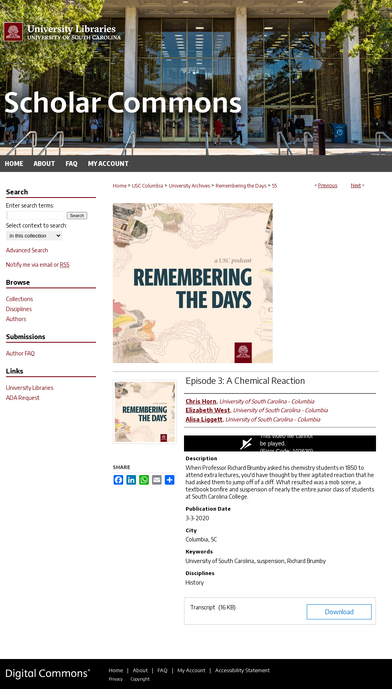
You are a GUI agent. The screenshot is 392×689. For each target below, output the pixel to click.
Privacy (116, 678)
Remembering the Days (241, 186)
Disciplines (19, 309)
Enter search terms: (30, 205)
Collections (19, 299)
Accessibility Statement (242, 670)
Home (119, 186)
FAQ (163, 670)
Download (339, 612)
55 (274, 186)
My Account (191, 670)
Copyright (140, 678)
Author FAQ (20, 353)
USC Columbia (147, 186)
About (140, 670)
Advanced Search (27, 250)
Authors (16, 319)
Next (356, 185)
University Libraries (29, 387)
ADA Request (23, 397)
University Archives (189, 186)
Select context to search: (36, 225)
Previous (327, 185)
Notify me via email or (37, 264)
